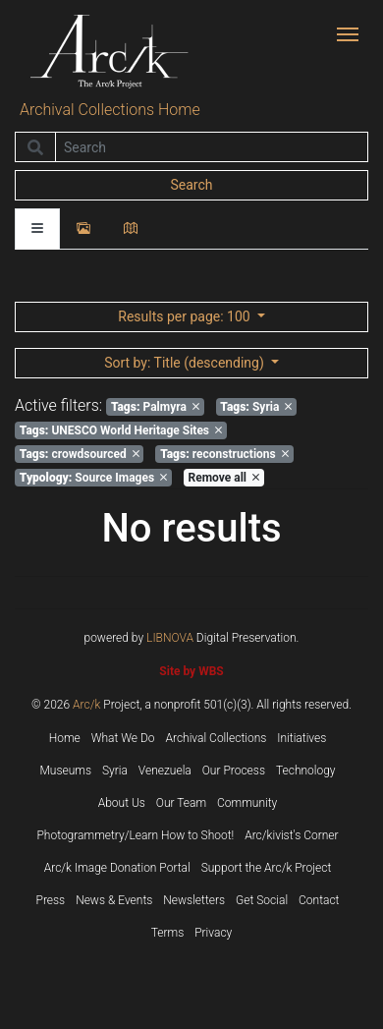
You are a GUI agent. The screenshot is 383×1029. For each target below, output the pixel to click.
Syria (256, 407)
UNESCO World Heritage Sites (121, 430)
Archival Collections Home (110, 109)
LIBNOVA (169, 638)
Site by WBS (191, 671)
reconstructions (224, 454)
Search (191, 185)
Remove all (224, 478)
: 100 (185, 316)
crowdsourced (79, 454)
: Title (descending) (185, 363)
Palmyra (155, 407)
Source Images (93, 478)
